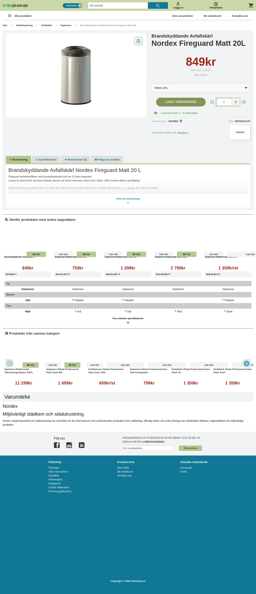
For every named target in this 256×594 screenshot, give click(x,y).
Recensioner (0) (76, 159)
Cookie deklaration (58, 487)
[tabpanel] (76, 75)
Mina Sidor (123, 467)
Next (246, 363)
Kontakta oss (124, 475)
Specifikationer (46, 159)
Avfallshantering (24, 25)
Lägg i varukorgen (181, 101)
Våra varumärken (58, 471)
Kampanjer (186, 467)
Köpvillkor (53, 475)
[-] (212, 102)
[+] (244, 102)
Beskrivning (18, 159)
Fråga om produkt (107, 159)
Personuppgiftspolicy (59, 491)
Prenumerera (190, 448)
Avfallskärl (46, 25)
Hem (5, 25)
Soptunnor (66, 25)
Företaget (53, 467)
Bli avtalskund (125, 471)
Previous (9, 363)
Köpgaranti (54, 483)
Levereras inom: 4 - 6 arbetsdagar (179, 113)
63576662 (175, 121)
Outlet (183, 471)
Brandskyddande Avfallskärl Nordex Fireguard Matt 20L (108, 25)
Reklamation (55, 479)
